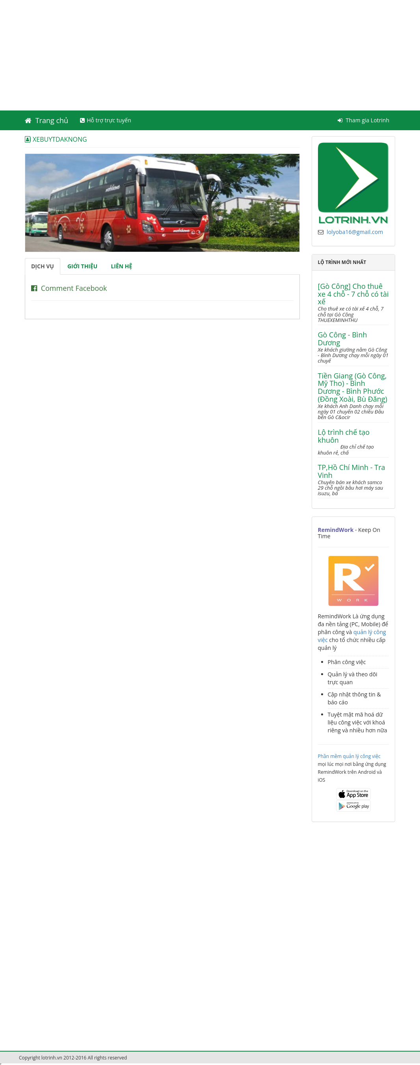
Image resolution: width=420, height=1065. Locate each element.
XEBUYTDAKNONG (56, 139)
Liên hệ (121, 266)
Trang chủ (46, 120)
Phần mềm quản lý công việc (349, 756)
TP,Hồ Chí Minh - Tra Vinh (351, 471)
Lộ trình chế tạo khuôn (344, 436)
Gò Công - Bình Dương (342, 339)
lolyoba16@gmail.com (355, 232)
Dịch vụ (42, 266)
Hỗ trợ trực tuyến (105, 120)
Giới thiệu (82, 266)
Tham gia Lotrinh (363, 120)
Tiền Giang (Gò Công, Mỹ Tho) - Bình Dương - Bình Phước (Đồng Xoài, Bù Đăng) (352, 387)
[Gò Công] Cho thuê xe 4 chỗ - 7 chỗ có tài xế (353, 294)
